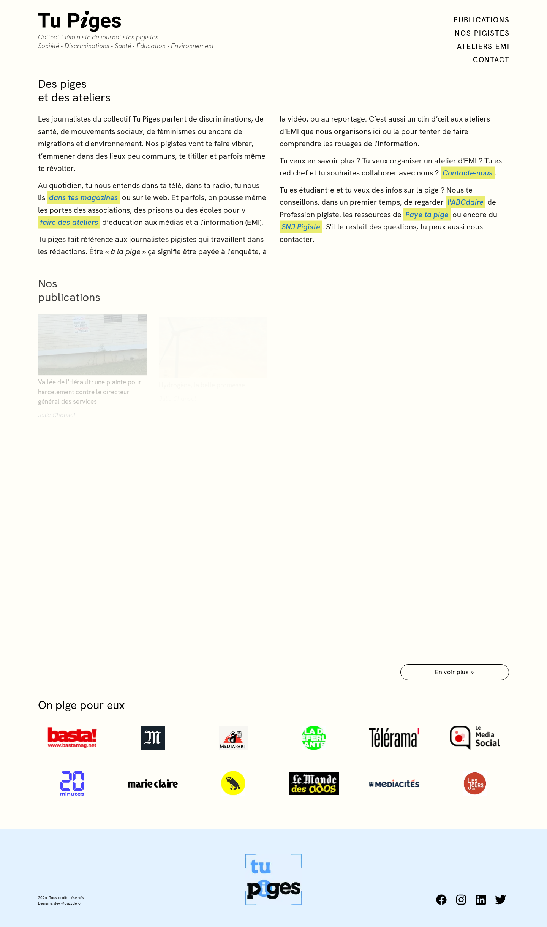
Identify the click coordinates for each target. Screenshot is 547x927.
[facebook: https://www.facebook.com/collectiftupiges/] (441, 899)
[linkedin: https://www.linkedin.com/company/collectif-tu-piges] (481, 899)
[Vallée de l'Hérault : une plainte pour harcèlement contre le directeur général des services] (92, 363)
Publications (482, 20)
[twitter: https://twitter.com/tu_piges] (500, 899)
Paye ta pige (427, 215)
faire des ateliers (69, 223)
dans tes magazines (83, 198)
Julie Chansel (56, 418)
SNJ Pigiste (300, 227)
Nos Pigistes (482, 33)
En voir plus (454, 672)
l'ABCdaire (465, 203)
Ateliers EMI (483, 46)
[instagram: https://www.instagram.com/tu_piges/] (461, 899)
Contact (491, 60)
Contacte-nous (468, 173)
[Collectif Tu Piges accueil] (126, 31)
